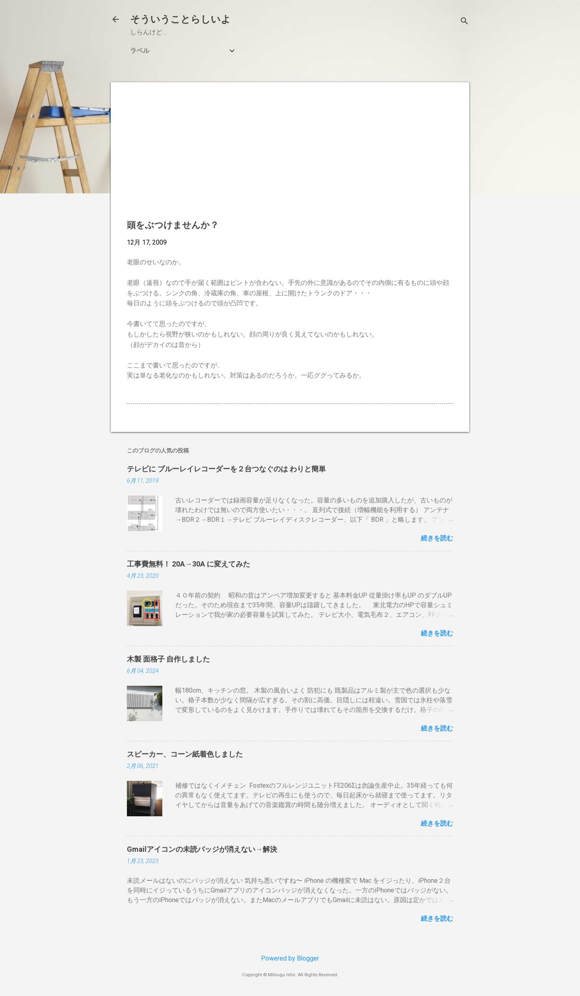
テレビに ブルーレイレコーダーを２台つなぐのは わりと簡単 (226, 469)
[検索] (464, 22)
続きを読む (437, 538)
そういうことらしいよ (180, 19)
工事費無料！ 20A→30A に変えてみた (188, 564)
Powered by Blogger (290, 958)
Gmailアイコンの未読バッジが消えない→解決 (202, 849)
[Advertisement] (290, 154)
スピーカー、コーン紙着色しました (185, 754)
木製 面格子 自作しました (168, 659)
